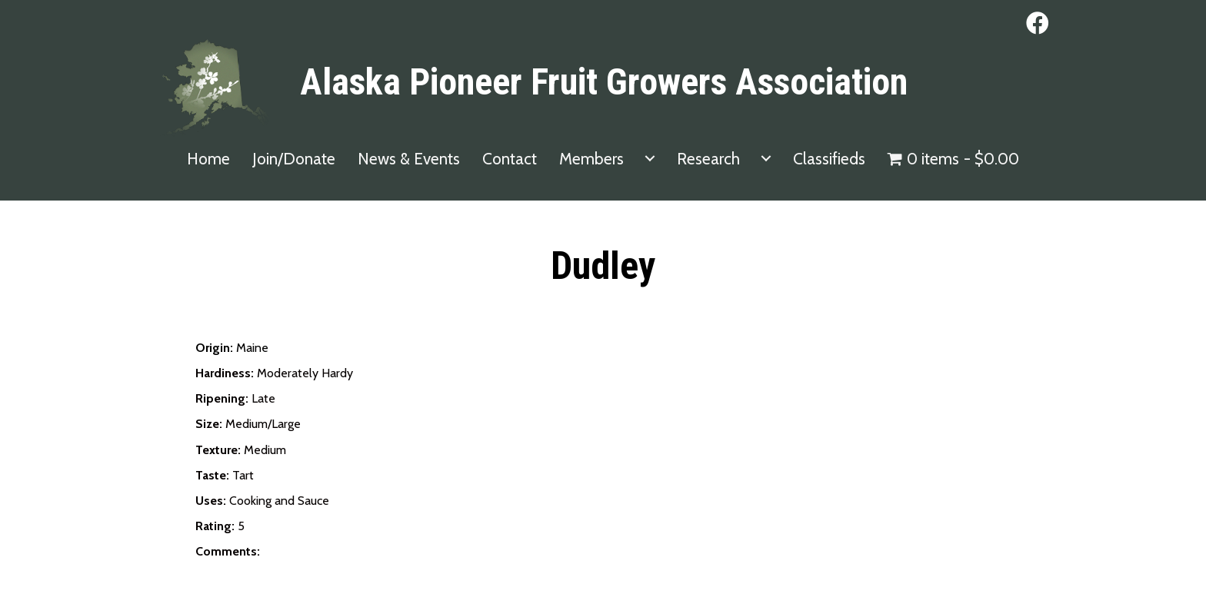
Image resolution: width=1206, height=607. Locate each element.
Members (591, 158)
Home (208, 158)
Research (708, 158)
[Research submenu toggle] (766, 158)
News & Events (409, 158)
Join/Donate (293, 158)
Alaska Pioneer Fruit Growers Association (604, 82)
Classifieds (829, 158)
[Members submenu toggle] (650, 158)
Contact (509, 158)
